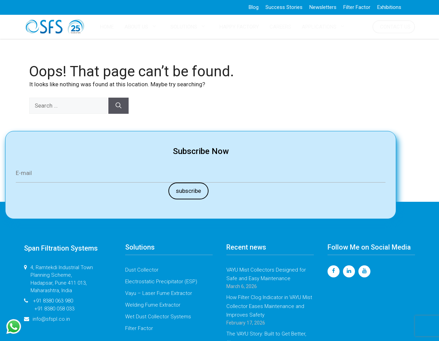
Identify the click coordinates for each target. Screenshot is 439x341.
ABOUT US (144, 26)
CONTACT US (395, 27)
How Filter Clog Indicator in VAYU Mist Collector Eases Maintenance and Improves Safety (269, 306)
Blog (254, 7)
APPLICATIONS (327, 26)
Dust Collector (141, 270)
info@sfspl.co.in (47, 319)
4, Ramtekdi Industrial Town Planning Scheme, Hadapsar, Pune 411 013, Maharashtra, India (58, 279)
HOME (107, 27)
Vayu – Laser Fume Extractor (158, 293)
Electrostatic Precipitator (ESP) (161, 281)
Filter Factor (356, 7)
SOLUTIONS (191, 26)
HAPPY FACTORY (239, 27)
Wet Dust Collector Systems (158, 317)
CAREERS (280, 27)
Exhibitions (389, 7)
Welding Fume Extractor (152, 305)
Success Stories (283, 7)
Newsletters (322, 7)
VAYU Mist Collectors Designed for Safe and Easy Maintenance (266, 274)
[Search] (118, 106)
